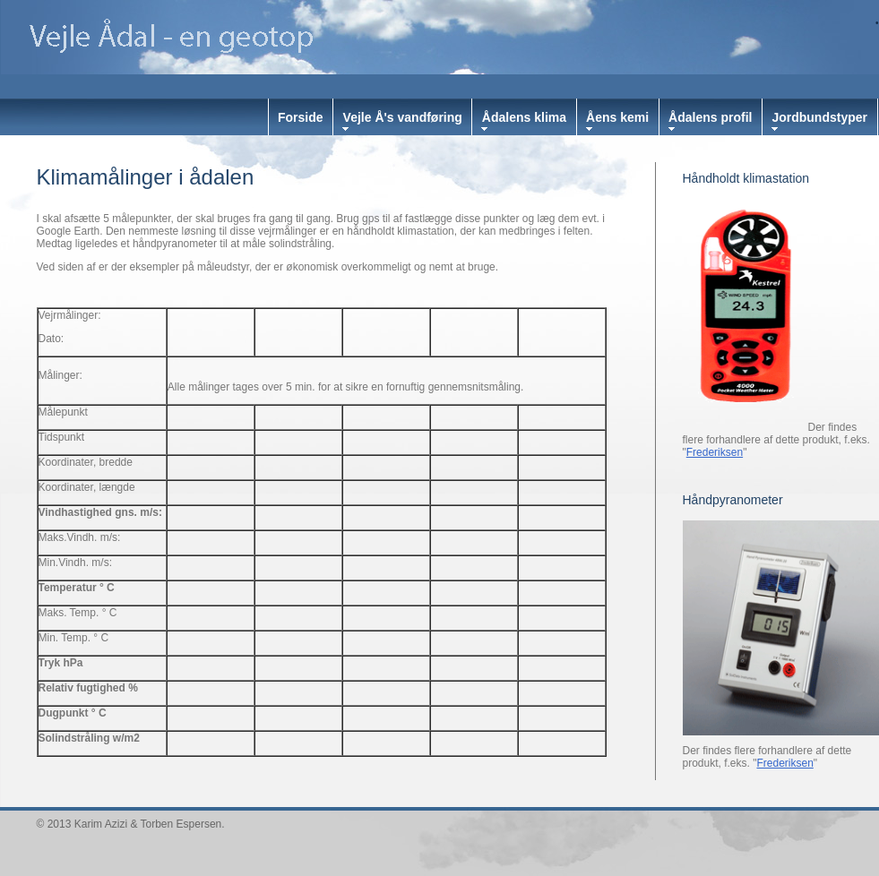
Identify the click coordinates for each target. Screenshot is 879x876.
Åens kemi (617, 117)
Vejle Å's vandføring (402, 117)
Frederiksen (714, 452)
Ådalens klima (524, 117)
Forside (300, 117)
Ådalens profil (710, 117)
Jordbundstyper (819, 117)
